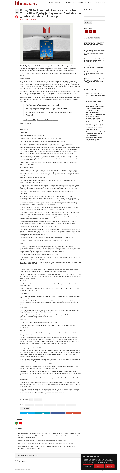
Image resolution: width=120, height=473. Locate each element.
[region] (99, 462)
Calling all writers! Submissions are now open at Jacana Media (93, 66)
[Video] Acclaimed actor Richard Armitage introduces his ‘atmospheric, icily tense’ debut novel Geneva (94, 80)
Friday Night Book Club (50, 405)
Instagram (102, 470)
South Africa (67, 2)
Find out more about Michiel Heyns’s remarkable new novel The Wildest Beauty (42, 441)
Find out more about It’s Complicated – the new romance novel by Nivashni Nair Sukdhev (45, 443)
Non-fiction (58, 2)
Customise (88, 466)
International (82, 2)
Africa (74, 2)
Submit (96, 2)
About (89, 2)
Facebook (88, 470)
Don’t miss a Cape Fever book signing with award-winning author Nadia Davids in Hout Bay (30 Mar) (49, 433)
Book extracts (39, 405)
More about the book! (28, 19)
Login (102, 2)
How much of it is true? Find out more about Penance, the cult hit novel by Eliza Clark (94, 60)
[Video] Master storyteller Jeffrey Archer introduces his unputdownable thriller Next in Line (94, 52)
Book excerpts (29, 405)
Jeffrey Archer (61, 405)
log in (24, 455)
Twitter (94, 470)
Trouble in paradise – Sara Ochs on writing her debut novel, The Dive (93, 73)
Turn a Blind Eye (25, 408)
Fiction (51, 2)
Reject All (99, 466)
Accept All (109, 466)
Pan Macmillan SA (71, 405)
